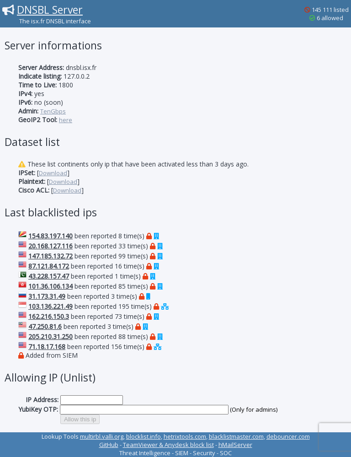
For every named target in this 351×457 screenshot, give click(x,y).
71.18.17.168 (46, 346)
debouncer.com (288, 436)
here (65, 120)
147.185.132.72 (50, 256)
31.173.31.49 (46, 296)
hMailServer (235, 445)
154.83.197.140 (50, 235)
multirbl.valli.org (101, 436)
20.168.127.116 (50, 246)
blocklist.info (143, 436)
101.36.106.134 (50, 286)
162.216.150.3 (48, 316)
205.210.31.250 (50, 336)
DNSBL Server (50, 9)
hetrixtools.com (185, 436)
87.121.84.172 (48, 266)
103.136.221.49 (50, 306)
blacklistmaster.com (236, 436)
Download (53, 173)
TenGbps (53, 111)
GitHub (108, 445)
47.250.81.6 (45, 326)
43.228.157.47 (48, 276)
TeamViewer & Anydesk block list (168, 445)
